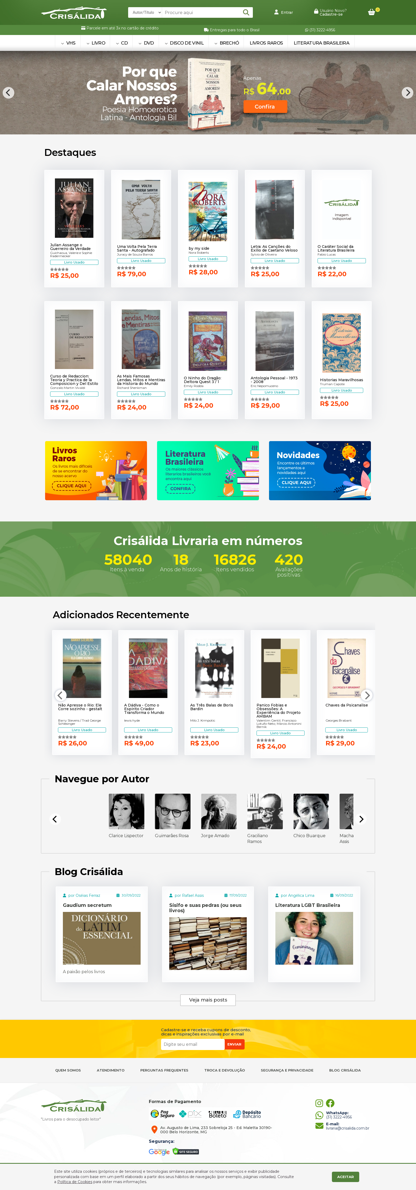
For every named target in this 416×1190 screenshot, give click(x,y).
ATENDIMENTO (110, 1070)
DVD (146, 43)
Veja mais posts (208, 1000)
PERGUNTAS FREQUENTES (164, 1070)
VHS (68, 43)
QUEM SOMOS (68, 1070)
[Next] (407, 93)
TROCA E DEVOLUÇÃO (224, 1070)
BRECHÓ (226, 43)
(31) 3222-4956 (320, 30)
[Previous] (8, 93)
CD (122, 43)
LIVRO (95, 43)
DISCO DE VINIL (184, 43)
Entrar (283, 12)
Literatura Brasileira (321, 43)
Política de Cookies (74, 1181)
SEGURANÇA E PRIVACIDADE (287, 1070)
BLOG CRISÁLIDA (345, 1070)
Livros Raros (266, 43)
